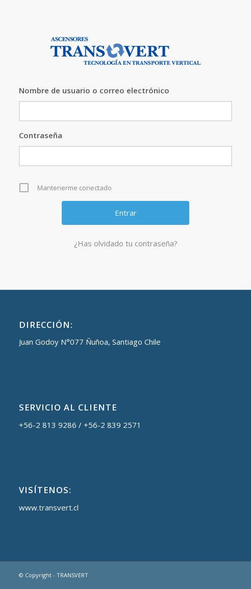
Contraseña (40, 135)
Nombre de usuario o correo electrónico (94, 90)
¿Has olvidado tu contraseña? (126, 243)
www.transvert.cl (49, 507)
